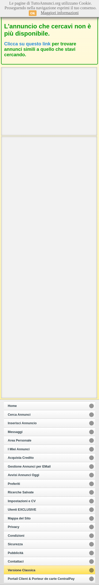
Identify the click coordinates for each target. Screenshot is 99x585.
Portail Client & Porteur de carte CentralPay (41, 579)
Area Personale (19, 440)
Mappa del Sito (19, 518)
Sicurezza (15, 544)
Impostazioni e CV (22, 501)
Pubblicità (15, 553)
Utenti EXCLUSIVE (22, 509)
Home (12, 406)
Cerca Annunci (19, 414)
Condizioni (16, 536)
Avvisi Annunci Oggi (23, 475)
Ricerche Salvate (21, 492)
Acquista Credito (21, 458)
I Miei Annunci (19, 449)
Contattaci (16, 561)
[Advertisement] (49, 101)
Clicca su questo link (27, 43)
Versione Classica (21, 570)
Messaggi (15, 432)
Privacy (13, 527)
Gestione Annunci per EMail (29, 466)
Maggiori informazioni (60, 13)
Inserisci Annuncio (22, 423)
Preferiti (14, 484)
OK (32, 13)
